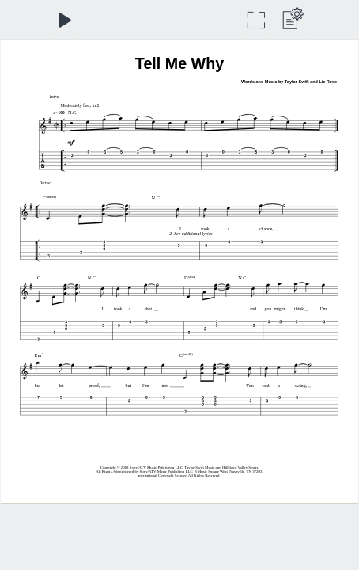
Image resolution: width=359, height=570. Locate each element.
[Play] (64, 20)
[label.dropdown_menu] (290, 20)
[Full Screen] (255, 20)
